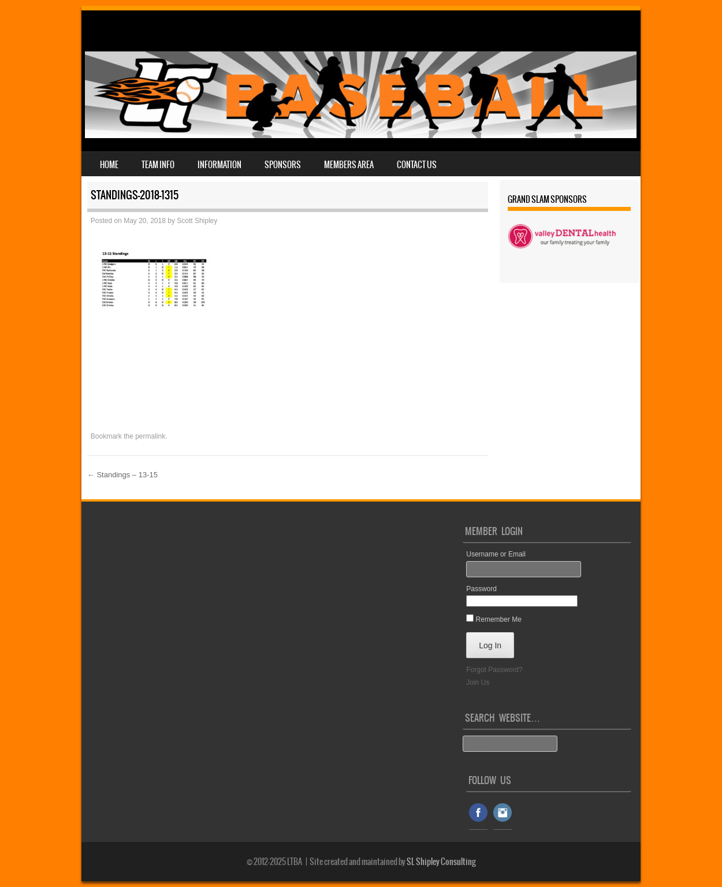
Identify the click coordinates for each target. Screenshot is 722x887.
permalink (150, 436)
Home (109, 164)
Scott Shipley (197, 221)
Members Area (349, 164)
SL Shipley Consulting (441, 861)
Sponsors (283, 164)
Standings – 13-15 (122, 474)
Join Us (477, 682)
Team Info (158, 164)
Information (219, 164)
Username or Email (496, 554)
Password (481, 589)
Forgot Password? (494, 670)
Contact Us (417, 164)
